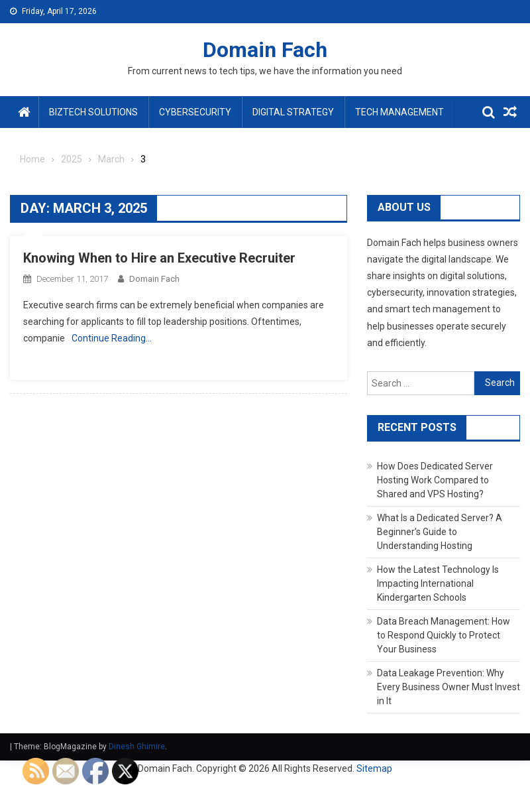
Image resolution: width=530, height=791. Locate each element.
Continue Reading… (112, 338)
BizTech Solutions (93, 112)
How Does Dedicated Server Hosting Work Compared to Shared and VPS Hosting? (435, 480)
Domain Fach (265, 49)
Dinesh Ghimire (137, 746)
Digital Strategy (293, 112)
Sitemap (374, 768)
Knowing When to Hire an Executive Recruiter (159, 258)
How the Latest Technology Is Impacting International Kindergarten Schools (438, 583)
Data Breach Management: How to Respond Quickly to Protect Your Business (443, 635)
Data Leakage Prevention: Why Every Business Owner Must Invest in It (448, 687)
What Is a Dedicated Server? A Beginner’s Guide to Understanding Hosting (439, 532)
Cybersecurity (195, 112)
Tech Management (399, 112)
